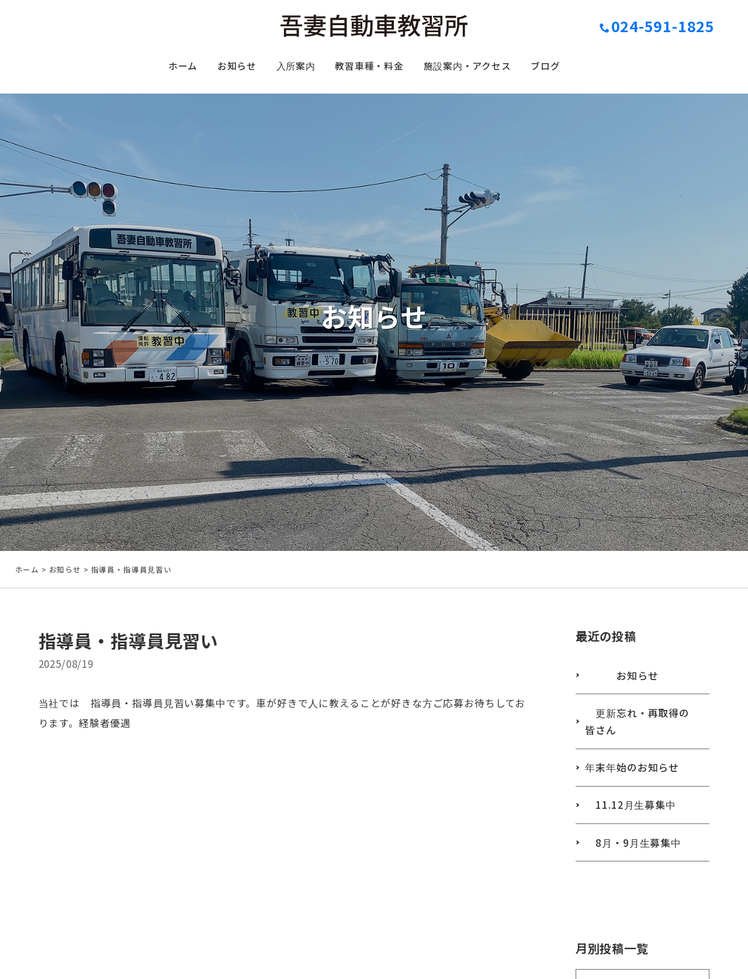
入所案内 (287, 68)
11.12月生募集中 (633, 824)
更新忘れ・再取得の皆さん (641, 737)
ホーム (164, 68)
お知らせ (223, 68)
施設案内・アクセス (477, 68)
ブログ (563, 68)
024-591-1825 (657, 26)
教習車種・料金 (368, 68)
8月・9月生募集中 (636, 863)
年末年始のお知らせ (635, 785)
